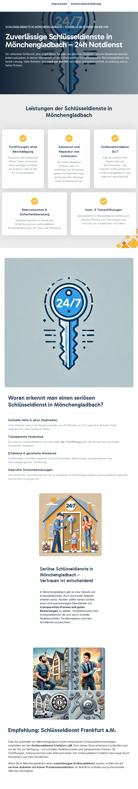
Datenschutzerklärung (86, 3)
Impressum (59, 3)
